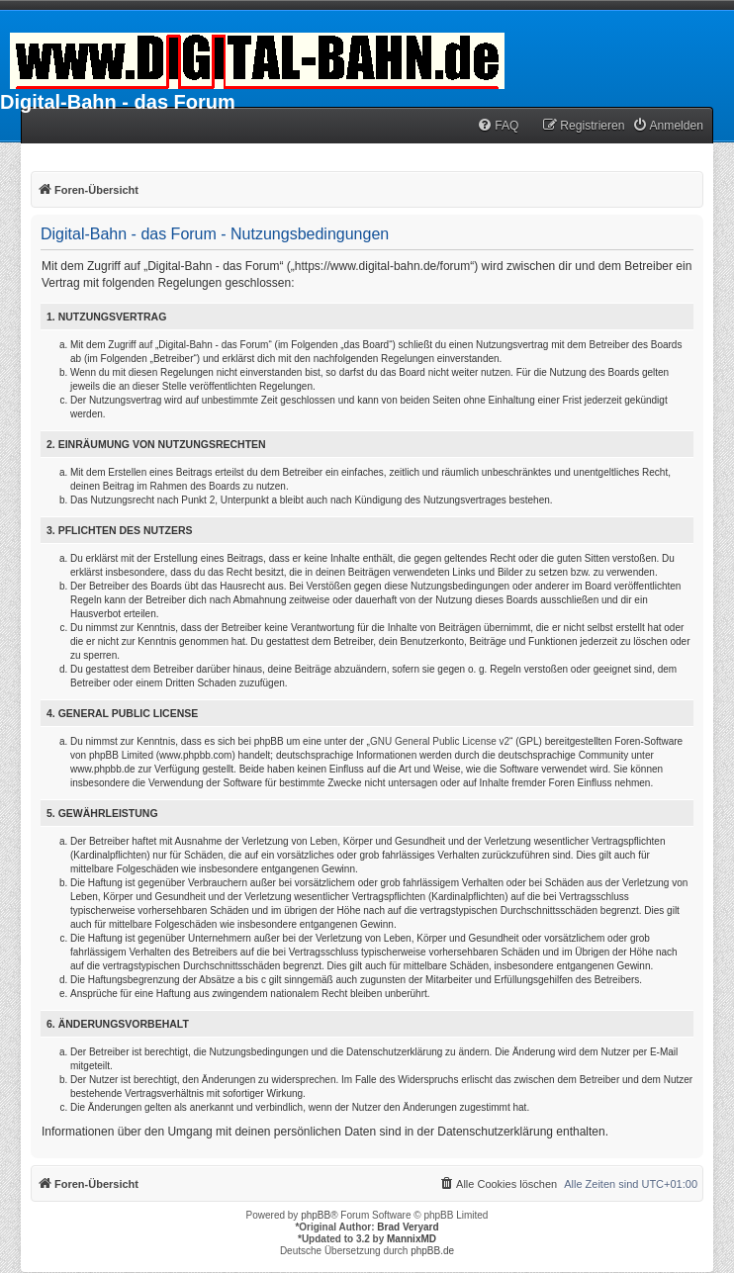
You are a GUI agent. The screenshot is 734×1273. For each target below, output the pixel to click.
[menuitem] (497, 126)
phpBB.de (432, 1250)
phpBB (315, 1215)
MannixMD (411, 1238)
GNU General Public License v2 (439, 741)
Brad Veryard (407, 1227)
